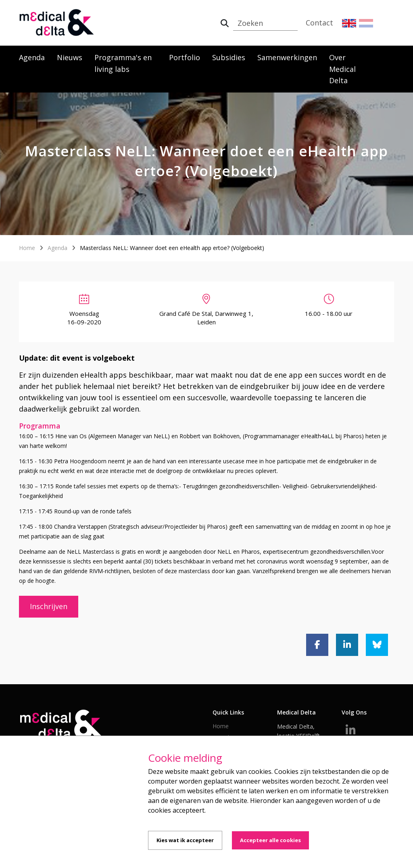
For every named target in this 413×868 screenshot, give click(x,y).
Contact (319, 22)
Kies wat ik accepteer (185, 840)
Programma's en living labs (123, 63)
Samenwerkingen (287, 57)
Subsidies (228, 57)
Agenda (32, 57)
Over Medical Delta (342, 69)
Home (27, 248)
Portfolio (184, 57)
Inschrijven (48, 606)
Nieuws (69, 57)
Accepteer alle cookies (270, 840)
